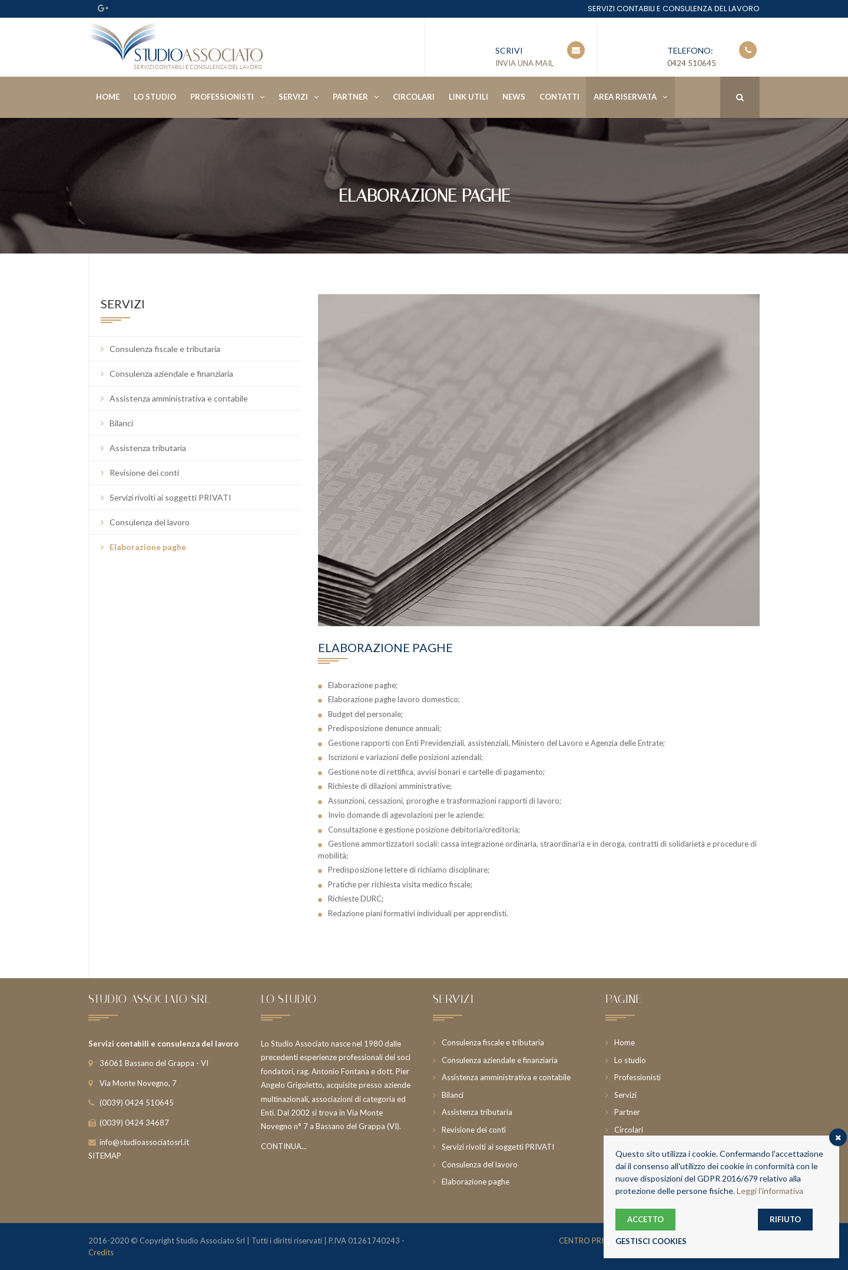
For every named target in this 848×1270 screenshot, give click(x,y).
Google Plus (103, 8)
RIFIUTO (785, 1219)
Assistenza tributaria (148, 448)
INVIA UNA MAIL (524, 63)
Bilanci (121, 423)
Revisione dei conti (144, 473)
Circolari (414, 96)
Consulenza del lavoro (150, 522)
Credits (101, 1252)
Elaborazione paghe (148, 547)
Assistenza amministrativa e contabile (179, 398)
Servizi (293, 96)
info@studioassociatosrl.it (144, 1142)
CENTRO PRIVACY (591, 1240)
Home (108, 96)
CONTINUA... (284, 1146)
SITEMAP (104, 1155)
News (513, 96)
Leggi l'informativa (770, 1191)
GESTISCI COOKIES (651, 1241)
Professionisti (222, 96)
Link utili (468, 96)
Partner (350, 96)
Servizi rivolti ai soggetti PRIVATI (170, 497)
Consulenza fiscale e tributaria (165, 349)
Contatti (559, 96)
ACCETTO (645, 1219)
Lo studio (155, 96)
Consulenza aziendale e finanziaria (171, 374)
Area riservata (625, 96)
